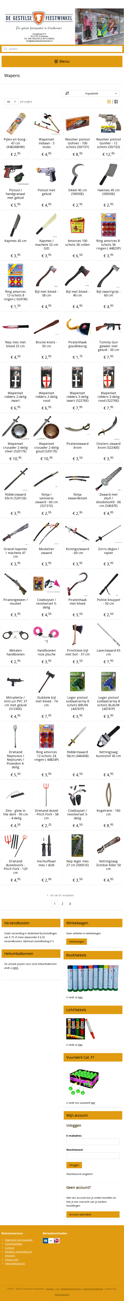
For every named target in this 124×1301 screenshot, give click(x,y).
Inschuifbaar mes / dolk (46, 863)
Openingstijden (13, 1243)
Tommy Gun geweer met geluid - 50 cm (108, 346)
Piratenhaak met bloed (77, 601)
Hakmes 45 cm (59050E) (109, 192)
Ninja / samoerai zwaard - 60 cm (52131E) (46, 500)
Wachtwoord (74, 1149)
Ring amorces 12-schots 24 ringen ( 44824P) (46, 756)
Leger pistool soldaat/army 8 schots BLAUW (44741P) (108, 703)
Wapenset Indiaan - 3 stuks (46, 143)
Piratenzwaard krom (77, 445)
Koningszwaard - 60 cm (77, 551)
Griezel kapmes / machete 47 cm (15, 553)
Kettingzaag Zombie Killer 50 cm (108, 865)
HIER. (16, 968)
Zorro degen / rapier (108, 551)
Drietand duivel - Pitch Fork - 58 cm (46, 814)
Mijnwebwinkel (62, 1294)
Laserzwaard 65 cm (108, 652)
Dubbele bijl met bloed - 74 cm (47, 701)
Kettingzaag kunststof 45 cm (108, 754)
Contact (9, 1247)
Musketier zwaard (46, 551)
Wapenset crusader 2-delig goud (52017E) (46, 447)
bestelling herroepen (71, 1288)
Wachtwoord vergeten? (79, 1174)
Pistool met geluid (46, 192)
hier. (80, 997)
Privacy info (11, 1259)
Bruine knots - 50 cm (46, 344)
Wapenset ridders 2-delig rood (47, 397)
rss (57, 1288)
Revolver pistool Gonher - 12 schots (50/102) (108, 143)
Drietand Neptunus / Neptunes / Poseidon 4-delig (15, 759)
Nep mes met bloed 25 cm (15, 344)
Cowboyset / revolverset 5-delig (46, 603)
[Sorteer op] (91, 93)
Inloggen (74, 1165)
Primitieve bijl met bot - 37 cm (77, 652)
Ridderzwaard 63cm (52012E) (15, 496)
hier (80, 1044)
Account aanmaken (80, 1214)
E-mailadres (74, 1135)
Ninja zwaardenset (77, 496)
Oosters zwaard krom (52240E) (108, 445)
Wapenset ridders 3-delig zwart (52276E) (77, 397)
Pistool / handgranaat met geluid (15, 194)
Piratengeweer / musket (15, 601)
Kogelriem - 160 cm (108, 812)
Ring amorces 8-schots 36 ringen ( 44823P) (108, 244)
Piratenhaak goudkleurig (77, 344)
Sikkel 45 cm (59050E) (77, 192)
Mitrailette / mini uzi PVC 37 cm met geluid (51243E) (15, 703)
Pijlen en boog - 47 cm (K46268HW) (15, 143)
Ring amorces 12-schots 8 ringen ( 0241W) (15, 295)
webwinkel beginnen (93, 1288)
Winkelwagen (76, 941)
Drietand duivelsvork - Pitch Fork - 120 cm (15, 866)
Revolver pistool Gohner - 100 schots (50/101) (77, 143)
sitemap (50, 1288)
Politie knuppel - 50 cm (108, 601)
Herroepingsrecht (15, 1263)
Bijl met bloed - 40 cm (77, 293)
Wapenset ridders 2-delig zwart (15, 397)
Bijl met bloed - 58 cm (46, 293)
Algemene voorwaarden (19, 1240)
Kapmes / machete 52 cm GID (46, 244)
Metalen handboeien (16, 652)
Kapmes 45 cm (15, 241)
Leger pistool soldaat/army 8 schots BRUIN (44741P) (77, 703)
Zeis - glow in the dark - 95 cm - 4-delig (15, 814)
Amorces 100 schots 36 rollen (77, 242)
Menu (62, 61)
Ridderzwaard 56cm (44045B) (77, 754)
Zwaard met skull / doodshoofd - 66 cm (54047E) (108, 500)
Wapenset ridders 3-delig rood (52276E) (109, 397)
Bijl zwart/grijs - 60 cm (108, 293)
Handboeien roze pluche (46, 652)
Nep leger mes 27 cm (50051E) (77, 863)
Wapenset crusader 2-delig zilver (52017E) (15, 447)
